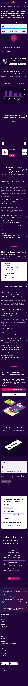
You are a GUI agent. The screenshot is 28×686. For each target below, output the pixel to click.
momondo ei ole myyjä (14, 597)
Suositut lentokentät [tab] (9, 511)
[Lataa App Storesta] (22, 64)
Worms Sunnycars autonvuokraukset (11, 525)
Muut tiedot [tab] (21, 83)
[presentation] (22, 64)
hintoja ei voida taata (13, 592)
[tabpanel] (14, 96)
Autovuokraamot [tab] (8, 508)
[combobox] (5, 22)
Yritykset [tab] (7, 83)
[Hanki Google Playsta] (13, 64)
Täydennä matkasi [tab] (18, 514)
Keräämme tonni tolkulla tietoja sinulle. (14, 600)
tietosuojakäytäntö (4, 486)
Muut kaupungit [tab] (7, 514)
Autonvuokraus (7, 608)
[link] (12, 155)
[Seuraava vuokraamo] (25, 143)
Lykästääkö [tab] (6, 518)
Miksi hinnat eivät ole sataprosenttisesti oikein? (14, 602)
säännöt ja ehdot (16, 484)
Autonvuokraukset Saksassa (17, 608)
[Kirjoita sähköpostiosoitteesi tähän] (15, 471)
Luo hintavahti (10, 572)
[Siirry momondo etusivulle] (10, 2)
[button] (2, 2)
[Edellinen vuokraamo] (3, 143)
